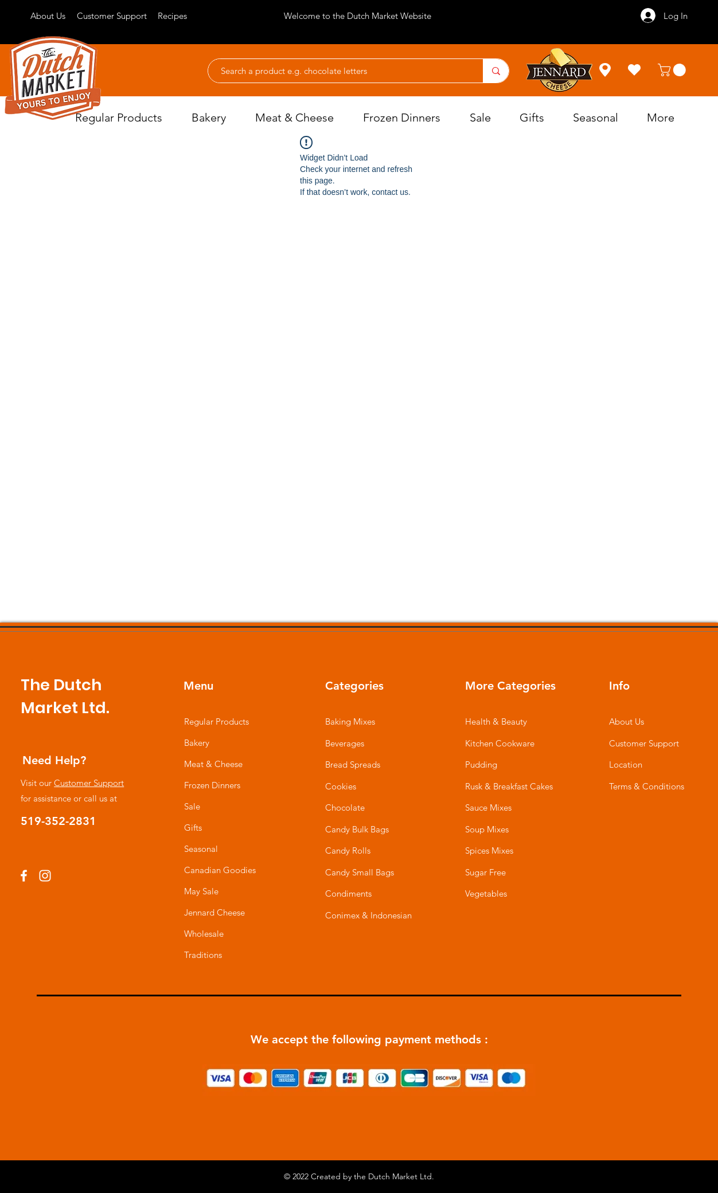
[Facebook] (24, 875)
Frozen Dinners (212, 785)
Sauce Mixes (488, 807)
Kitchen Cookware (499, 743)
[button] (673, 70)
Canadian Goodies (220, 870)
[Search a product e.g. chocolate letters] (340, 71)
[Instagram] (45, 875)
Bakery (196, 742)
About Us (626, 721)
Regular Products (216, 721)
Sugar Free (485, 872)
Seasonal (201, 848)
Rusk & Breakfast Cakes (509, 786)
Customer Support (89, 782)
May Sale (201, 891)
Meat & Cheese (213, 763)
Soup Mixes (487, 829)
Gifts (193, 827)
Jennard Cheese (214, 912)
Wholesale (204, 933)
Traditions (203, 954)
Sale (192, 806)
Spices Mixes (489, 850)
